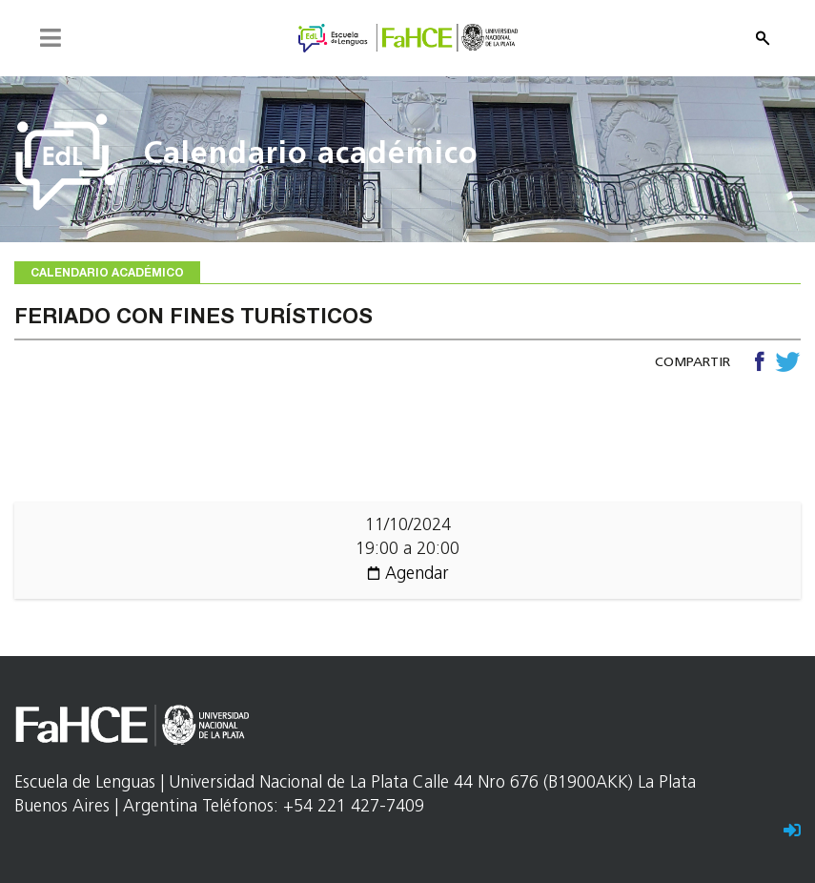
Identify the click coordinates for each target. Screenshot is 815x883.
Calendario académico (311, 155)
